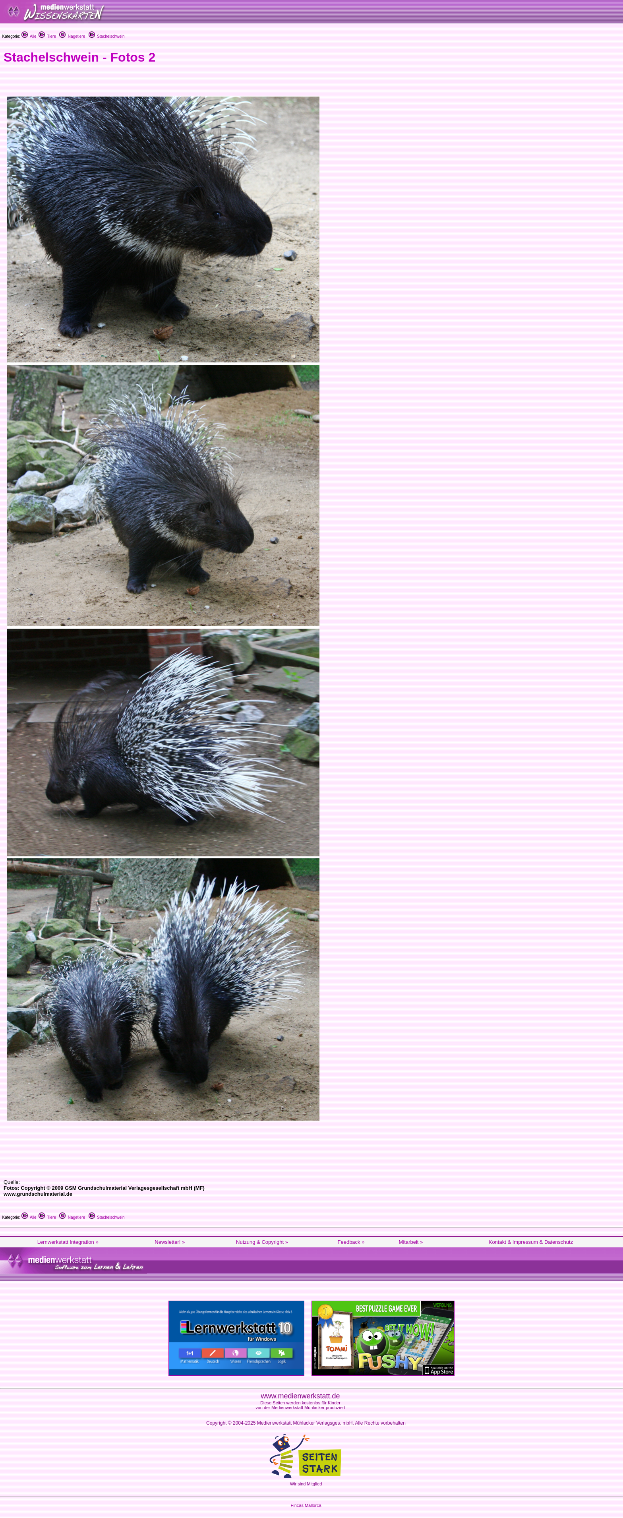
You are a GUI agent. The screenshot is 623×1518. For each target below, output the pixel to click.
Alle (29, 36)
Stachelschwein (107, 36)
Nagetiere (72, 36)
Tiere (47, 36)
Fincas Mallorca (305, 1505)
